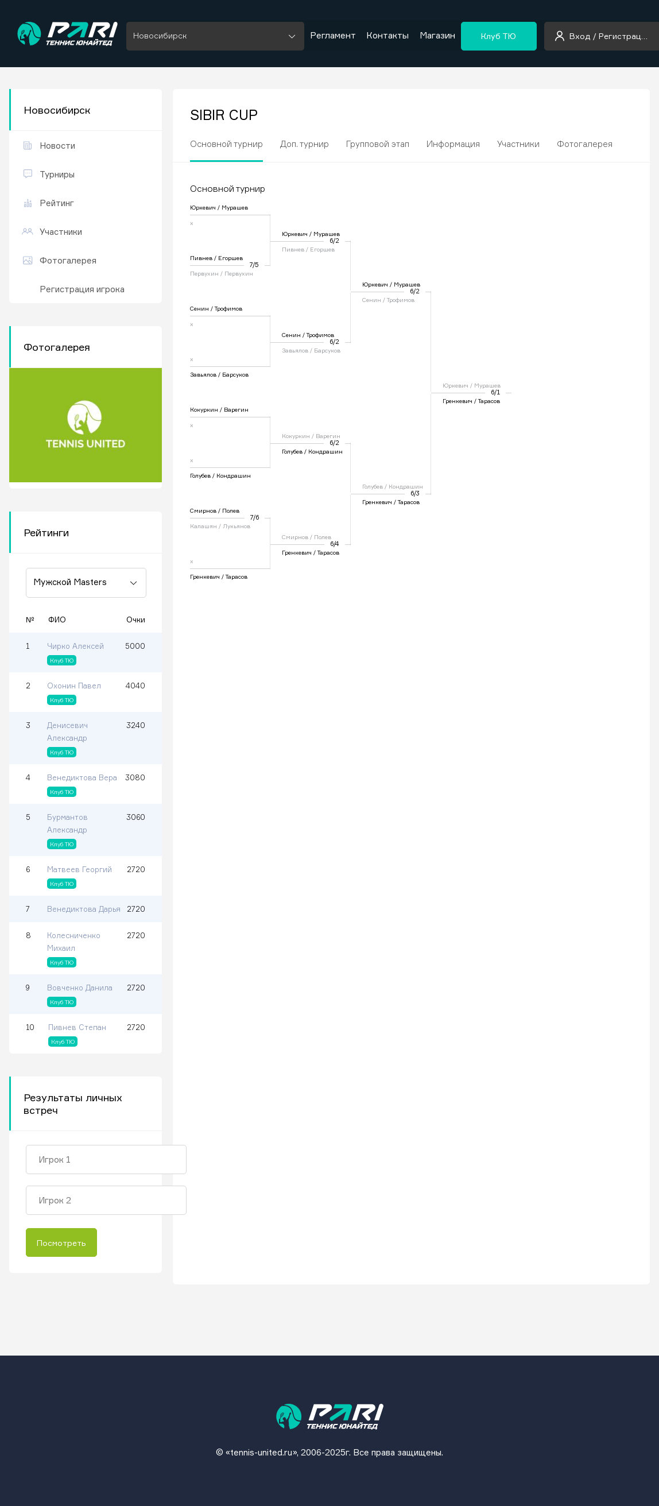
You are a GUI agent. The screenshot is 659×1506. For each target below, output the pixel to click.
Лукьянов (236, 525)
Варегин (236, 409)
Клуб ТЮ (497, 33)
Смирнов (203, 510)
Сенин (199, 308)
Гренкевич (205, 576)
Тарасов (236, 576)
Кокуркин (204, 409)
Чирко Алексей (75, 646)
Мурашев (235, 207)
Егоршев (230, 257)
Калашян (203, 525)
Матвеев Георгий (79, 869)
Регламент (332, 34)
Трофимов (228, 308)
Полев (230, 510)
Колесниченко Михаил (73, 942)
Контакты (387, 34)
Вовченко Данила (80, 987)
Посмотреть (61, 1243)
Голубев (200, 475)
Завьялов (203, 374)
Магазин (436, 34)
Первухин (204, 273)
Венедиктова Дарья (84, 908)
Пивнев (201, 257)
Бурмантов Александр (67, 823)
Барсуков (235, 374)
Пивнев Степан (77, 1027)
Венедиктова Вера (82, 777)
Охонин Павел (74, 685)
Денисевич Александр (67, 731)
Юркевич (203, 207)
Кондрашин (233, 475)
